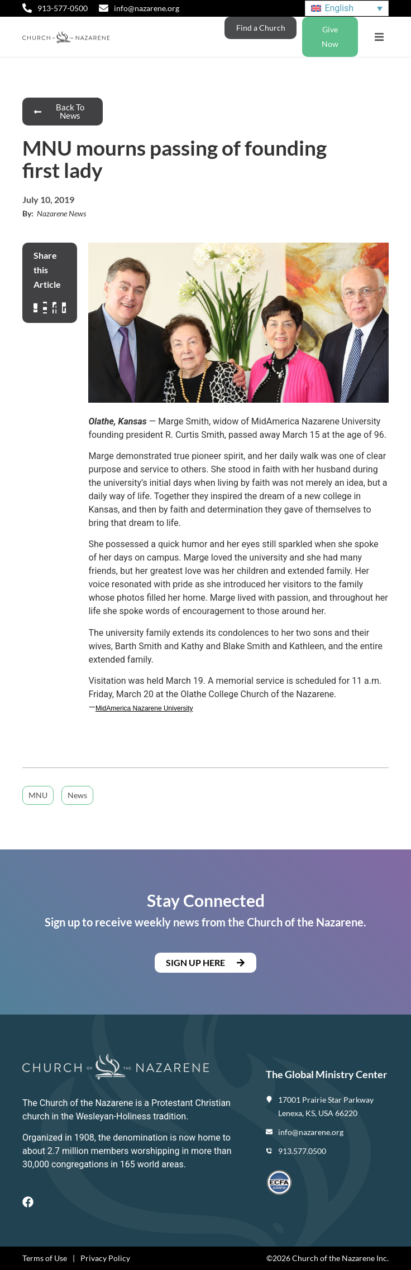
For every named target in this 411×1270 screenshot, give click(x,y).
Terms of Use (44, 1258)
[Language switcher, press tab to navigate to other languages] (347, 9)
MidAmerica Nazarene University (144, 708)
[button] (379, 37)
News (77, 795)
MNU (37, 795)
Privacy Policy (105, 1258)
